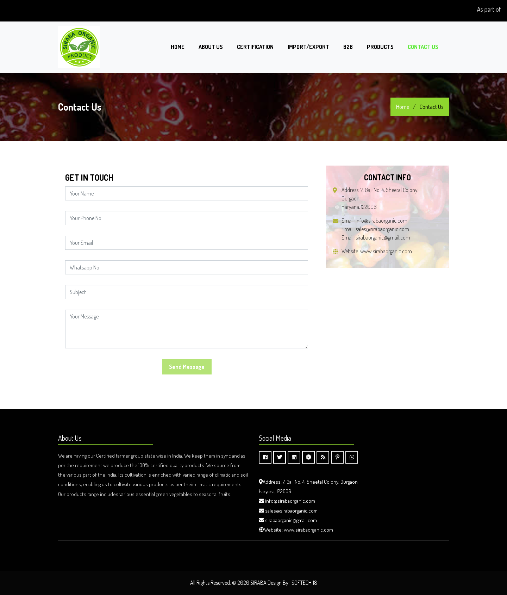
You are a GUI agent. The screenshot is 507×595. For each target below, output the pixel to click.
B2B (348, 46)
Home (177, 46)
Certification (255, 46)
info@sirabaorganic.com (381, 220)
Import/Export (308, 46)
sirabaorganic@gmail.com (383, 237)
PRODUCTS (380, 46)
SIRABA (258, 582)
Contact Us (423, 46)
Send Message (187, 366)
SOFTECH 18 (304, 582)
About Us (211, 46)
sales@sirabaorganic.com (382, 229)
